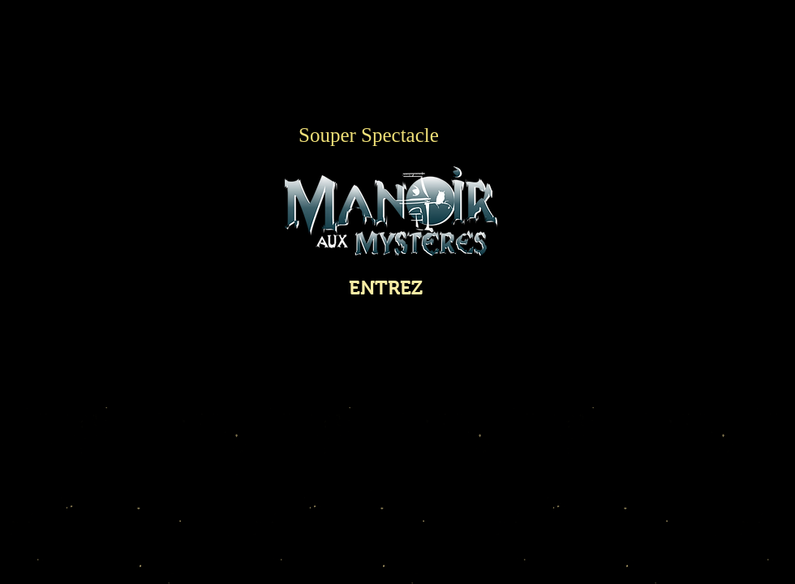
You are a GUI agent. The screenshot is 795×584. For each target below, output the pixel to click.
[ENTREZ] (386, 287)
